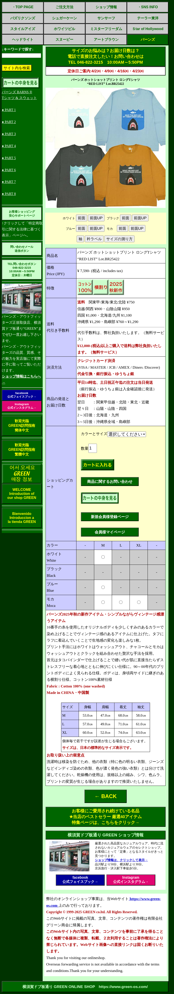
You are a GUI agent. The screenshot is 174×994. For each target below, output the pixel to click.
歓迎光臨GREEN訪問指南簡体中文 (21, 425)
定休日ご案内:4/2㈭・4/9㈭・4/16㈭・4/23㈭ (106, 71)
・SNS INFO (148, 7)
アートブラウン (106, 39)
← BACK (105, 796)
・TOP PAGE (23, 7)
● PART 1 (9, 110)
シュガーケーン (64, 18)
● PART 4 (9, 146)
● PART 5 (9, 158)
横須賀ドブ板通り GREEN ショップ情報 (106, 835)
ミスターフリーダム (106, 29)
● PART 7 (9, 182)
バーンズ (148, 39)
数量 (84, 448)
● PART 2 (9, 122)
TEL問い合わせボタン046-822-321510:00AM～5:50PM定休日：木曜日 (21, 269)
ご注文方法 (64, 7)
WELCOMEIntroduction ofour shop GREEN (21, 494)
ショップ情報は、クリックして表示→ (121, 860)
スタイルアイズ (22, 29)
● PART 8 (9, 194)
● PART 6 (9, 170)
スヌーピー (64, 39)
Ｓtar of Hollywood (147, 29)
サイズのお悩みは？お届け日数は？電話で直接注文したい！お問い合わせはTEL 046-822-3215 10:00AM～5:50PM (106, 56)
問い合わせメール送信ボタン (21, 248)
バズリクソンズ (22, 18)
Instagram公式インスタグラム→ (21, 405)
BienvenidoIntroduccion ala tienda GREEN (22, 518)
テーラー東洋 (147, 18)
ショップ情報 (106, 7)
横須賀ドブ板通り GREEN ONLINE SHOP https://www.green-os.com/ (85, 986)
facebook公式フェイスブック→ (21, 394)
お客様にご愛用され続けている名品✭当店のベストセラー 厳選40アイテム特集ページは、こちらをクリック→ (105, 817)
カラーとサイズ (94, 434)
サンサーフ (106, 18)
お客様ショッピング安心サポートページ (22, 213)
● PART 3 (9, 134)
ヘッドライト (22, 39)
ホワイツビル (64, 29)
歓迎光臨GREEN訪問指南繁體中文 (21, 449)
